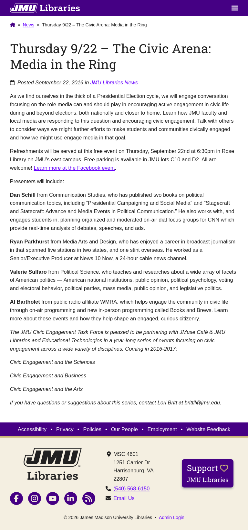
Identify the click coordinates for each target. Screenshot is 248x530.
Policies (92, 429)
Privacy (65, 429)
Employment (162, 429)
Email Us (124, 498)
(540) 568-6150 (131, 488)
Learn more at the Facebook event (74, 168)
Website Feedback (209, 429)
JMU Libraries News (114, 82)
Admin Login (171, 517)
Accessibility (32, 429)
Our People (124, 429)
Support (208, 473)
